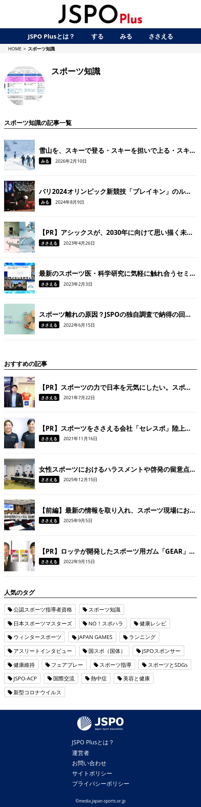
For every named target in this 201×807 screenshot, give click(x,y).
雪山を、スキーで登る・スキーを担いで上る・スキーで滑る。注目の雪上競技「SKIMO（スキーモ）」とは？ (117, 150)
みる (45, 161)
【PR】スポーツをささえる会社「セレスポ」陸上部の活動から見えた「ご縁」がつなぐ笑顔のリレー (115, 428)
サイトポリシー (92, 773)
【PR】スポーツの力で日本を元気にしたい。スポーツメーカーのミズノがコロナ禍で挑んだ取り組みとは (117, 387)
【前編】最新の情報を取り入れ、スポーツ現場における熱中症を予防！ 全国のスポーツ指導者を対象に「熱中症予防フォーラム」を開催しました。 (117, 510)
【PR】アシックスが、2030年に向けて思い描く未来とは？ (116, 232)
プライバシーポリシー (100, 783)
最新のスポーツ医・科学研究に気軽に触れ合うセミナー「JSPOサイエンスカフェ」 (117, 273)
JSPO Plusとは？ (93, 742)
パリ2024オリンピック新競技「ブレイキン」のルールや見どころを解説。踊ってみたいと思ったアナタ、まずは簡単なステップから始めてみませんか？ (117, 191)
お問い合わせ (89, 763)
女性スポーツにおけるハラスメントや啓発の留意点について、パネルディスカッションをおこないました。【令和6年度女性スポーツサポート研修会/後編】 (117, 469)
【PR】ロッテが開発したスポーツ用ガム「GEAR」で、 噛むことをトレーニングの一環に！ (114, 551)
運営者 (80, 753)
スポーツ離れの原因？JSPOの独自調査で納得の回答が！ (115, 314)
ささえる (49, 243)
